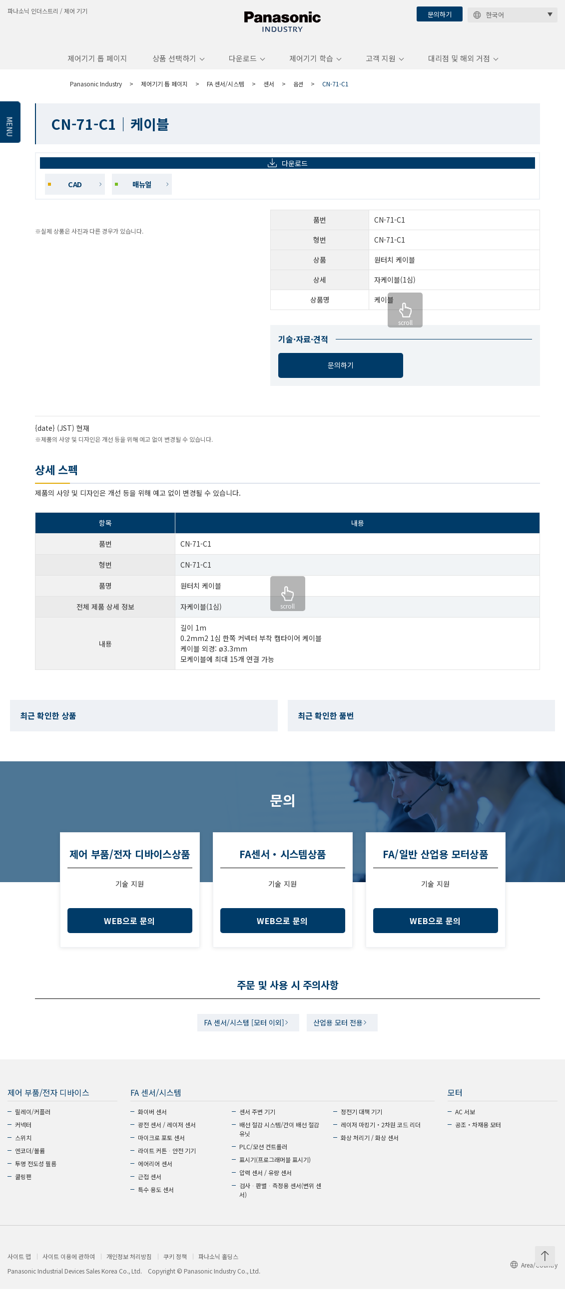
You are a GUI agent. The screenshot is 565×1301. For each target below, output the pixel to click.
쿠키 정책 (175, 1269)
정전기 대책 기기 (361, 1123)
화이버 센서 (152, 1123)
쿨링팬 (23, 1188)
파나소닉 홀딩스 (218, 1269)
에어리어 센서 (155, 1175)
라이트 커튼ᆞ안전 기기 (167, 1162)
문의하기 (440, 14)
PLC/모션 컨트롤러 (263, 1158)
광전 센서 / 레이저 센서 (167, 1136)
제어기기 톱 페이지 (97, 66)
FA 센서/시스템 (225, 91)
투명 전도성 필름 (35, 1175)
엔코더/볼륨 (30, 1162)
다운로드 (243, 66)
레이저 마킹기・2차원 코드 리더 (381, 1136)
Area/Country (534, 1277)
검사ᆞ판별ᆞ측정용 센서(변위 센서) (280, 1202)
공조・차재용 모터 (478, 1136)
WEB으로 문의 (129, 929)
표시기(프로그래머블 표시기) (275, 1171)
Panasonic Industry (96, 91)
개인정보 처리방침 (129, 1269)
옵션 (298, 91)
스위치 (23, 1149)
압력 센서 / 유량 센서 (265, 1184)
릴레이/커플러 (32, 1123)
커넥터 (23, 1136)
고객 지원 (381, 66)
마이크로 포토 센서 (161, 1149)
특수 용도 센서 (156, 1201)
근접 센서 (149, 1188)
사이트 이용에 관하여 (68, 1269)
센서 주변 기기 (257, 1123)
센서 (268, 91)
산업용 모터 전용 (341, 1033)
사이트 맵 (19, 1269)
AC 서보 (465, 1123)
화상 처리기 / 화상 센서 (370, 1149)
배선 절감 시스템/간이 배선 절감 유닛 (279, 1141)
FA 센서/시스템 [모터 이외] (240, 1033)
